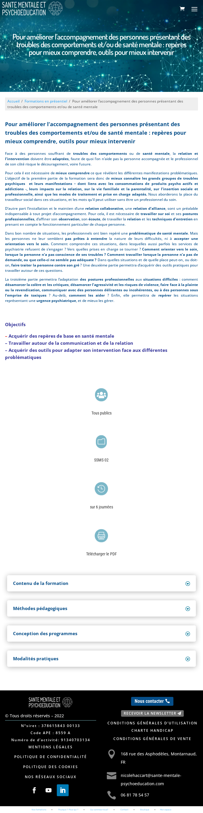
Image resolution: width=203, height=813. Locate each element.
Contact (124, 809)
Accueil (13, 101)
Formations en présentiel (46, 101)
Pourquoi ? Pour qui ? (68, 809)
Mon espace (165, 809)
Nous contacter (149, 701)
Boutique (144, 809)
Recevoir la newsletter (150, 713)
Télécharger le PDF (101, 554)
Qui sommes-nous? (99, 809)
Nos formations (39, 809)
